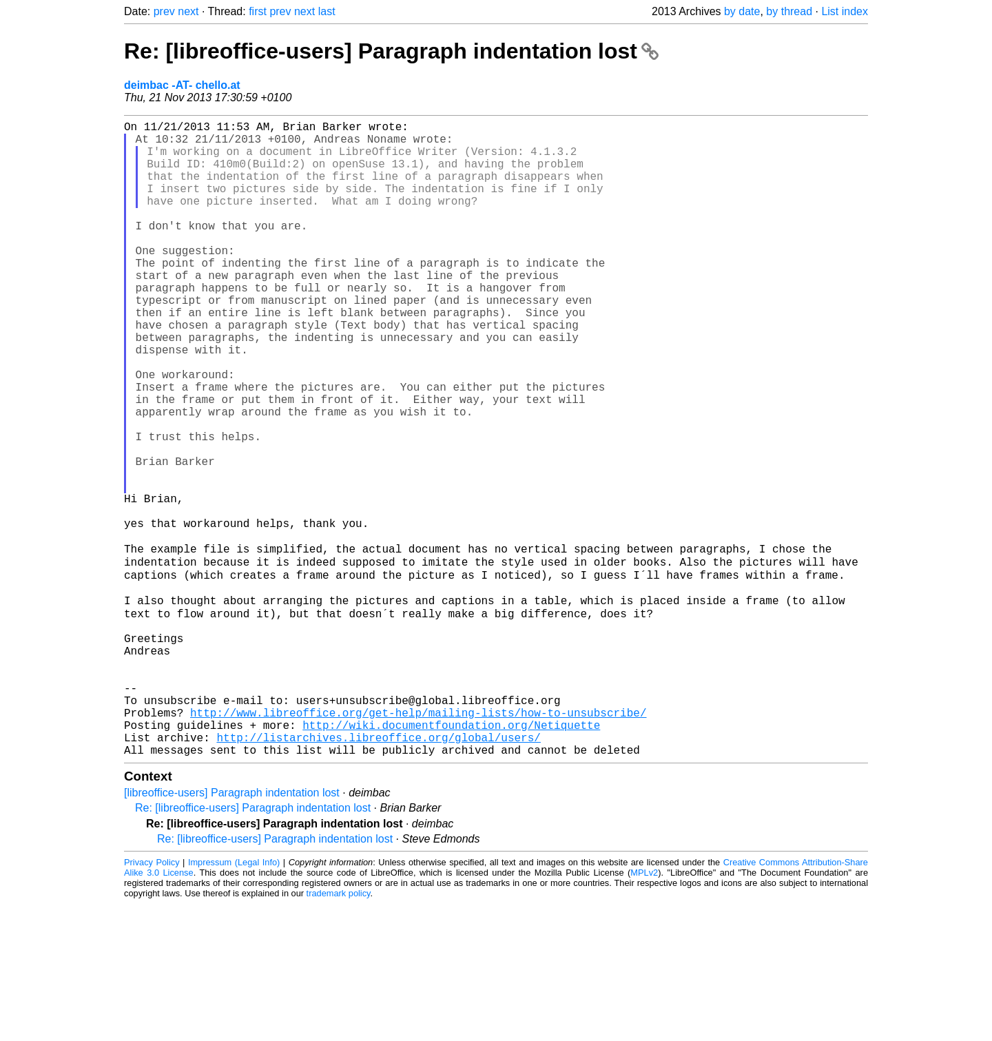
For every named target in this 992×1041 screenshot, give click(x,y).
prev (164, 11)
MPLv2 (644, 1009)
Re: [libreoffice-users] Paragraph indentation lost (391, 51)
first (258, 11)
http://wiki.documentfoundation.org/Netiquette (451, 856)
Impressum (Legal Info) (234, 999)
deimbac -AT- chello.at (182, 85)
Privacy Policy (152, 999)
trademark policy (339, 1030)
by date (742, 11)
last (326, 11)
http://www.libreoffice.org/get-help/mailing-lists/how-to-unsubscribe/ (418, 841)
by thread (789, 11)
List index (844, 11)
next (188, 11)
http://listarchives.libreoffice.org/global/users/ (378, 871)
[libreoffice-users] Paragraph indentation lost (232, 930)
